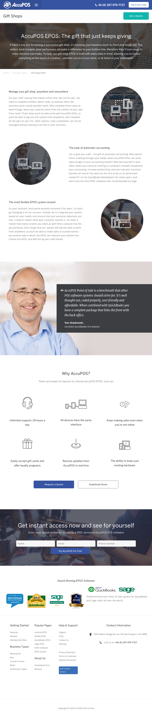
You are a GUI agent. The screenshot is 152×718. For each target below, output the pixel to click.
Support (62, 632)
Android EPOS (40, 632)
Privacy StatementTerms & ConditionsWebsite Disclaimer (67, 656)
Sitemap (62, 644)
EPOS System (40, 651)
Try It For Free (138, 4)
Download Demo (98, 484)
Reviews (13, 636)
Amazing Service (41, 665)
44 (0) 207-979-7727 (111, 5)
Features (14, 632)
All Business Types (18, 669)
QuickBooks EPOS (42, 640)
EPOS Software (41, 647)
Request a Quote (54, 484)
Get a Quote (136, 15)
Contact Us (64, 640)
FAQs (61, 636)
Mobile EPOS (40, 636)
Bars (12, 657)
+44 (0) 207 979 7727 (126, 642)
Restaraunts (15, 653)
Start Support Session (65, 670)
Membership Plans (18, 640)
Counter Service (17, 661)
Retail (12, 665)
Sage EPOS (39, 644)
